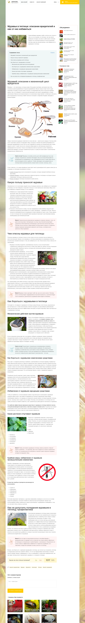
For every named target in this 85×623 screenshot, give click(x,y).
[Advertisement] (42, 14)
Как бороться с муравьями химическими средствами (26, 66)
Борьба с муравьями (47, 567)
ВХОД (56, 2)
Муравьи (23, 567)
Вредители (28, 567)
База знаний (24, 2)
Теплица (40, 567)
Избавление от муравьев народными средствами (25, 69)
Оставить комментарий (15, 590)
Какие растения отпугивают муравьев (22, 71)
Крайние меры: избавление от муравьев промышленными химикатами (30, 73)
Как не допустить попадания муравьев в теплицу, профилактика (28, 76)
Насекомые (34, 567)
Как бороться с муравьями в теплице (20, 62)
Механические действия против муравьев (23, 64)
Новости (32, 2)
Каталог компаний (41, 2)
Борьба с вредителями (14, 567)
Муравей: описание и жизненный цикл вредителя (24, 55)
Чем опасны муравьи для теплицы (20, 60)
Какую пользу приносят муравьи (19, 57)
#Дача (71, 2)
